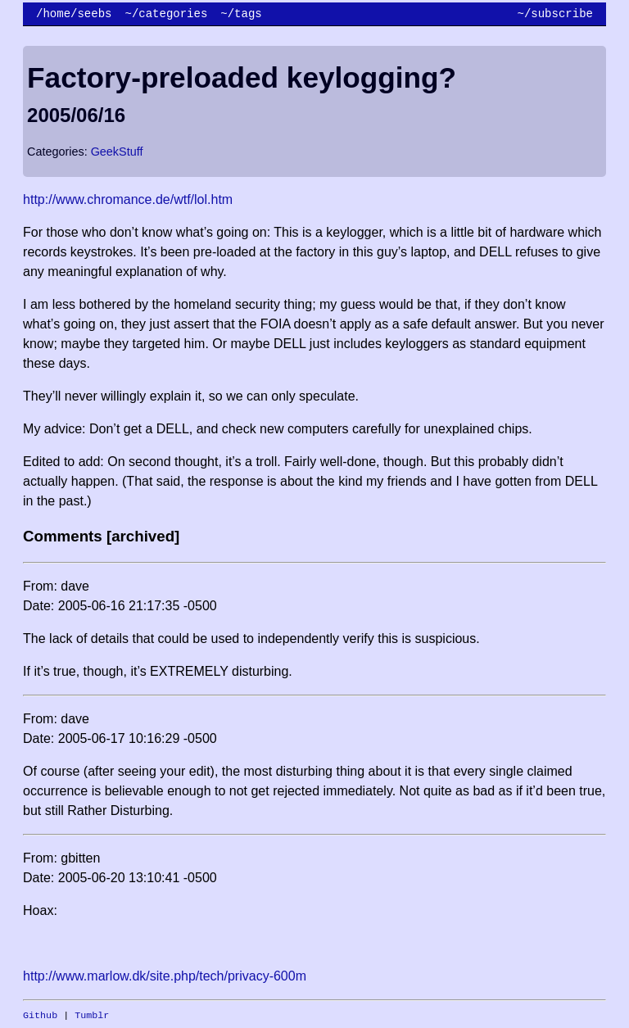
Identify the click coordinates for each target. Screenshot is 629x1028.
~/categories (165, 13)
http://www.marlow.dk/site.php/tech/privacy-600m (164, 976)
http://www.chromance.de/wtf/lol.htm (128, 199)
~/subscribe (555, 13)
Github (40, 1015)
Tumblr (92, 1015)
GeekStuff (117, 151)
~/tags (240, 13)
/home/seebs (73, 13)
